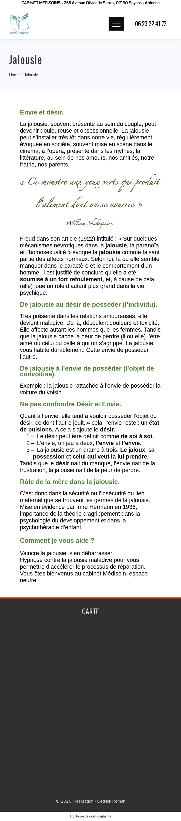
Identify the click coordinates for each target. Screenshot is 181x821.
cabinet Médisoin (104, 573)
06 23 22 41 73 (150, 24)
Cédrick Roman (111, 801)
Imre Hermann (94, 507)
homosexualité (47, 252)
